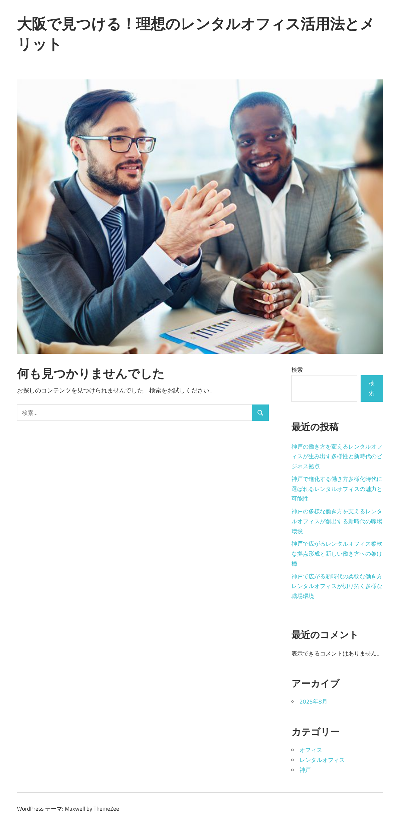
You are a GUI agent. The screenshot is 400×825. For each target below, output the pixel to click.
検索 (297, 369)
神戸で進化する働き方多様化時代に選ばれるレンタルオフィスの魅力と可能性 (336, 489)
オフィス (310, 750)
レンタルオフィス (322, 760)
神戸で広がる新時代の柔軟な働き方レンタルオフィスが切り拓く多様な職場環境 (336, 586)
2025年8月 (313, 701)
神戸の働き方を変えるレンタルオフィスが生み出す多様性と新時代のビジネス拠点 (336, 456)
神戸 (305, 770)
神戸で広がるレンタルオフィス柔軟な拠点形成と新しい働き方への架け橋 (336, 553)
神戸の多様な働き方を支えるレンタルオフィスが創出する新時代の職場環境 (336, 521)
